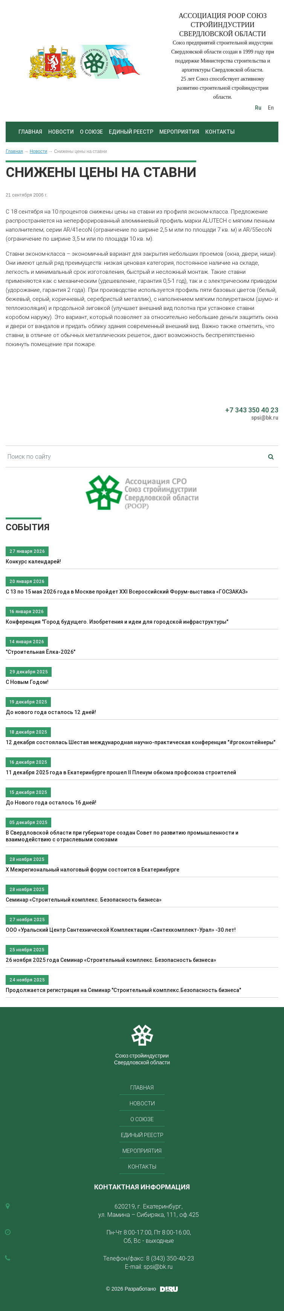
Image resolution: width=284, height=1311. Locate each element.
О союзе (91, 131)
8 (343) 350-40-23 (170, 1258)
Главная (30, 131)
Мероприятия (179, 131)
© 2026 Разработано (131, 1289)
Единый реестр (131, 131)
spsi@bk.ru (264, 417)
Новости (61, 131)
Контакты (220, 131)
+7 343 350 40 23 (251, 410)
